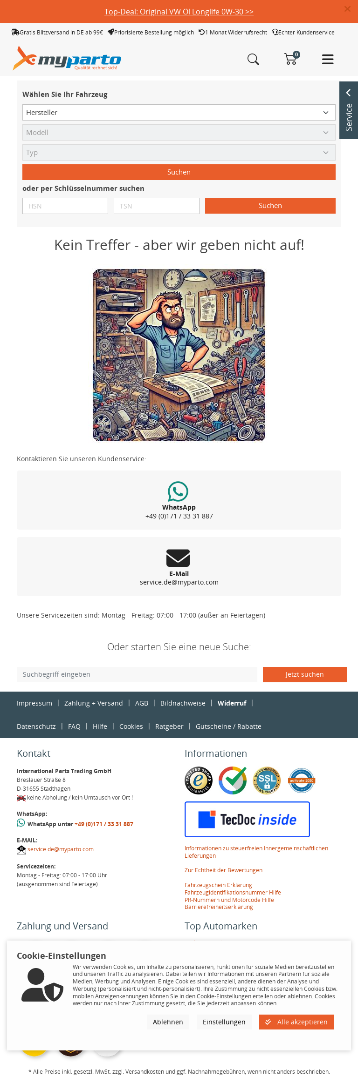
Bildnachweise (183, 703)
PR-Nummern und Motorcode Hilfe (229, 900)
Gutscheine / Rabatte (229, 726)
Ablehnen (168, 1021)
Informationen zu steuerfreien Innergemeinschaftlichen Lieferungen (256, 852)
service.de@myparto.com (61, 849)
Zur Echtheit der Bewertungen (223, 870)
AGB (141, 703)
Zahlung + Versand (93, 703)
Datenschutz (36, 726)
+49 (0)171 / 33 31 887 (104, 824)
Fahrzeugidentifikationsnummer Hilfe (233, 892)
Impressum (34, 703)
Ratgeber (169, 726)
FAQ (74, 726)
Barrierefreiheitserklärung (219, 907)
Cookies (131, 726)
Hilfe (100, 726)
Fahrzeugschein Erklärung (218, 885)
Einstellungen (224, 1021)
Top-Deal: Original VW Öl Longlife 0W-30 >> (179, 12)
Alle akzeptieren (296, 1021)
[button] (351, 9)
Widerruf (232, 703)
